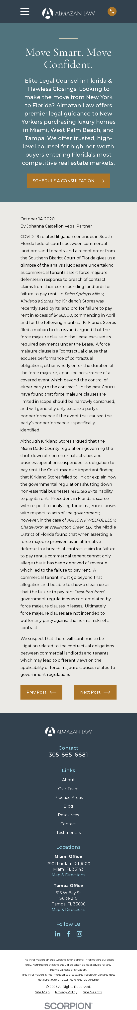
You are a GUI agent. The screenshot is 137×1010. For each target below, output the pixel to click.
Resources (68, 815)
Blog (68, 806)
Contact (68, 824)
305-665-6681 (68, 754)
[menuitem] (42, 992)
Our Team (68, 788)
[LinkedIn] (57, 934)
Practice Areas (68, 797)
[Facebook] (68, 934)
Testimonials (68, 832)
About (68, 779)
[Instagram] (79, 934)
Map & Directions (68, 875)
